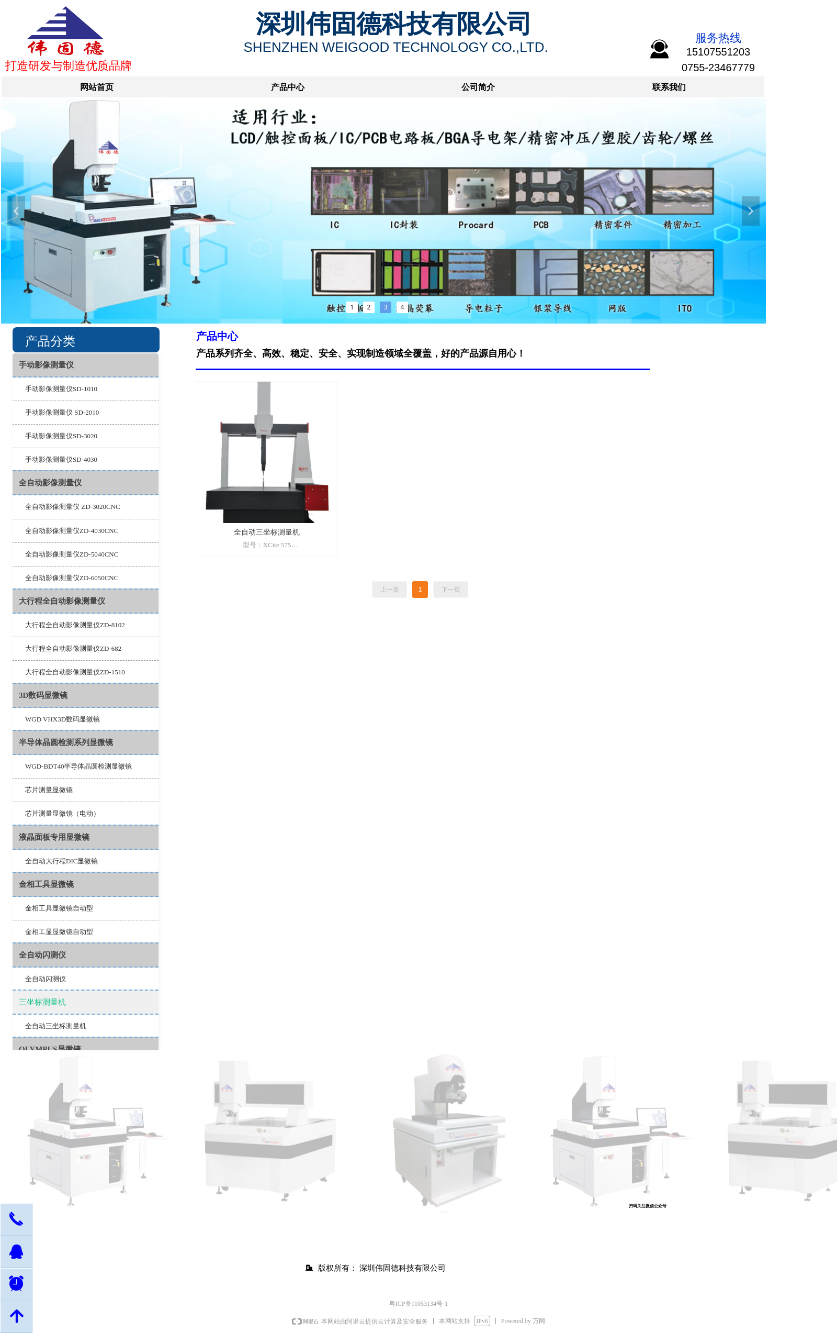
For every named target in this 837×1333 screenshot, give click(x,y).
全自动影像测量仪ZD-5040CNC (71, 554)
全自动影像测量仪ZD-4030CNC (71, 531)
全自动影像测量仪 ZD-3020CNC (72, 506)
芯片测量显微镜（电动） (62, 813)
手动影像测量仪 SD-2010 (62, 412)
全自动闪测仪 (42, 955)
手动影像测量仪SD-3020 (61, 436)
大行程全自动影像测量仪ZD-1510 (75, 672)
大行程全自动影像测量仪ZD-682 (73, 648)
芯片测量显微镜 (49, 790)
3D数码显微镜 (43, 695)
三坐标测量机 (42, 1002)
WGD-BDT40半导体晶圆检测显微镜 (78, 766)
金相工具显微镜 (46, 884)
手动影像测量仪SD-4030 (61, 459)
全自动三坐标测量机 (55, 1026)
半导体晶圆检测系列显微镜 (66, 742)
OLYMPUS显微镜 (50, 1049)
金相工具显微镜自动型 (59, 908)
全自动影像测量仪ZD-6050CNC (71, 578)
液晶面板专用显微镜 (54, 837)
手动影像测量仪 (46, 365)
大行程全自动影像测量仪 (62, 601)
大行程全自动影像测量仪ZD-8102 (75, 625)
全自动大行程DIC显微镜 (61, 861)
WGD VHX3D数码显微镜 (62, 719)
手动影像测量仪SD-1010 (61, 389)
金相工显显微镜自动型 (59, 932)
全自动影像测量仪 (50, 483)
